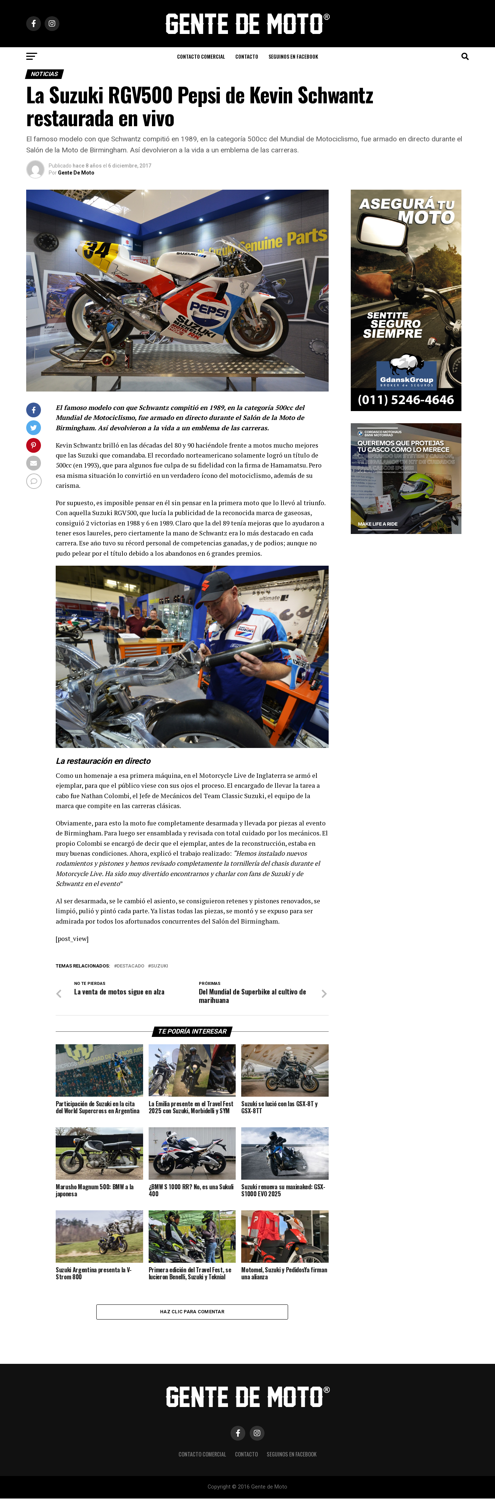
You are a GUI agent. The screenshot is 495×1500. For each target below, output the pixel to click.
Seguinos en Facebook (293, 56)
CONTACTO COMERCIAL (201, 56)
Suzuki (159, 966)
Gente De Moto (76, 173)
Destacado (130, 966)
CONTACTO (246, 56)
